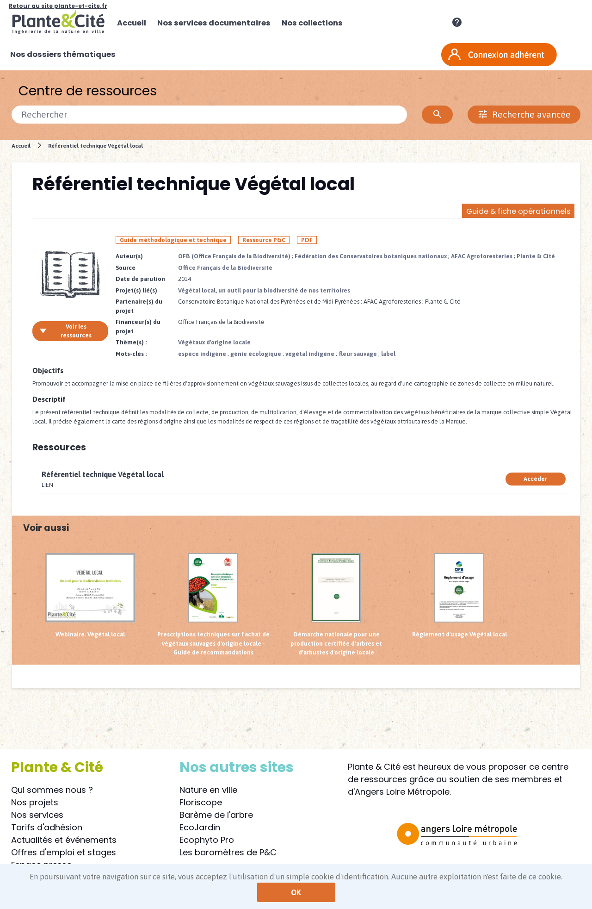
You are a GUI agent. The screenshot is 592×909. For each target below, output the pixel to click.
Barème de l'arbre (216, 815)
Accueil (21, 146)
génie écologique (255, 353)
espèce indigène (202, 353)
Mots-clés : (131, 353)
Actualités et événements (64, 840)
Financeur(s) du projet (138, 326)
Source (126, 267)
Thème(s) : (131, 342)
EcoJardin (199, 827)
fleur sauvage (358, 353)
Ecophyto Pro (206, 840)
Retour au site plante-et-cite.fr (58, 6)
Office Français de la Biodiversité (225, 267)
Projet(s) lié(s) (136, 290)
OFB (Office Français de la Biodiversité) (234, 256)
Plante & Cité (536, 256)
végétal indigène (309, 353)
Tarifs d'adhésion (46, 827)
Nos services (37, 815)
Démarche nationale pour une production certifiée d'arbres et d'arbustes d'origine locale (336, 604)
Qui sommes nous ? (52, 790)
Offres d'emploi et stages (63, 852)
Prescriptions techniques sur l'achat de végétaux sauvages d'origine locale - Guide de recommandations (213, 604)
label (388, 353)
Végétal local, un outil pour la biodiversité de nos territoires (264, 290)
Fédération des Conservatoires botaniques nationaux (371, 256)
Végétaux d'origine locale (214, 342)
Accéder (535, 478)
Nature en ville (208, 790)
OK (296, 892)
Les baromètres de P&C (228, 852)
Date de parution (140, 278)
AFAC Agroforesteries (481, 256)
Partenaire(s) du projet (139, 306)
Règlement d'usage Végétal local (459, 595)
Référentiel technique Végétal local (95, 146)
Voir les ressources (65, 331)
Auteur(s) (129, 256)
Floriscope (200, 802)
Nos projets (34, 802)
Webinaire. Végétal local (90, 595)
